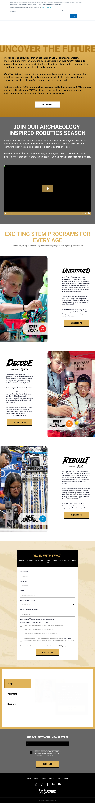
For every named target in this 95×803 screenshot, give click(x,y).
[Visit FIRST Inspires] (47, 791)
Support (11, 704)
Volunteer (12, 694)
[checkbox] (47, 629)
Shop (10, 683)
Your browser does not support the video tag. (47, 26)
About (29, 778)
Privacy (51, 778)
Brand (36, 778)
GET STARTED (47, 104)
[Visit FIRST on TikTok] (42, 784)
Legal (58, 778)
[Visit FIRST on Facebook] (47, 784)
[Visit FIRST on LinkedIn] (53, 784)
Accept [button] (73, 16)
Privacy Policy (47, 7)
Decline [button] (81, 16)
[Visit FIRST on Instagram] (36, 784)
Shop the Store (72, 708)
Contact (43, 778)
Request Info (76, 323)
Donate (66, 778)
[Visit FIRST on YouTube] (59, 784)
